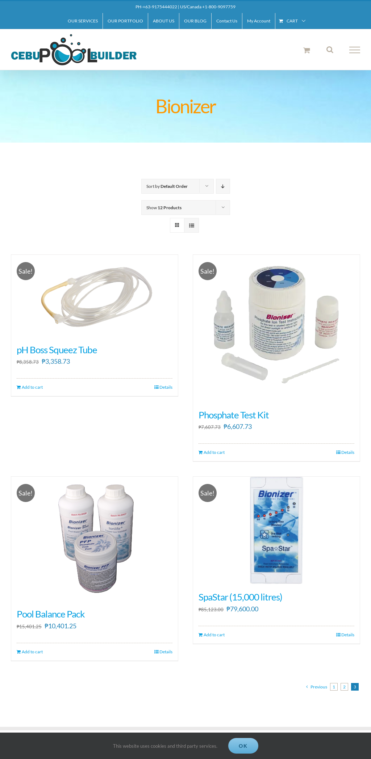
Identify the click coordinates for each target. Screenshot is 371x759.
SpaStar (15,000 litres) (240, 597)
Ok (243, 746)
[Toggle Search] (329, 49)
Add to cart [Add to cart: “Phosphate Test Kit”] (214, 452)
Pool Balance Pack (51, 614)
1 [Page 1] (334, 687)
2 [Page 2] (344, 687)
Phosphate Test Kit (234, 415)
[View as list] (191, 225)
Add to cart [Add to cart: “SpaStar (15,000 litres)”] (214, 634)
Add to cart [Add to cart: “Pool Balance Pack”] (32, 651)
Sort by (167, 186)
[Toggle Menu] (354, 50)
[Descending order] (223, 186)
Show (164, 207)
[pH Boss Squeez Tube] (94, 296)
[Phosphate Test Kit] (276, 328)
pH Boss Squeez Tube (57, 349)
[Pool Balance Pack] (94, 539)
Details (165, 387)
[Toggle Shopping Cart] (306, 50)
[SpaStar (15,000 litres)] (276, 530)
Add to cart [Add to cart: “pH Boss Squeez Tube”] (32, 387)
